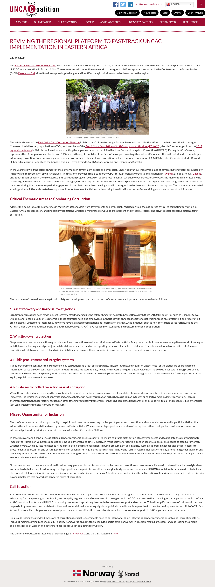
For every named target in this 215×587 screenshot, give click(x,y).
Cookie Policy (145, 581)
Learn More (190, 22)
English (173, 4)
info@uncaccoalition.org (148, 3)
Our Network (42, 22)
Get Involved (168, 22)
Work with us (195, 12)
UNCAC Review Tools (140, 22)
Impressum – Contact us (114, 581)
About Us (21, 22)
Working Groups (110, 22)
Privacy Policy (132, 581)
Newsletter (150, 12)
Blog (164, 12)
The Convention (68, 22)
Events (177, 12)
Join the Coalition (127, 12)
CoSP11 (90, 22)
